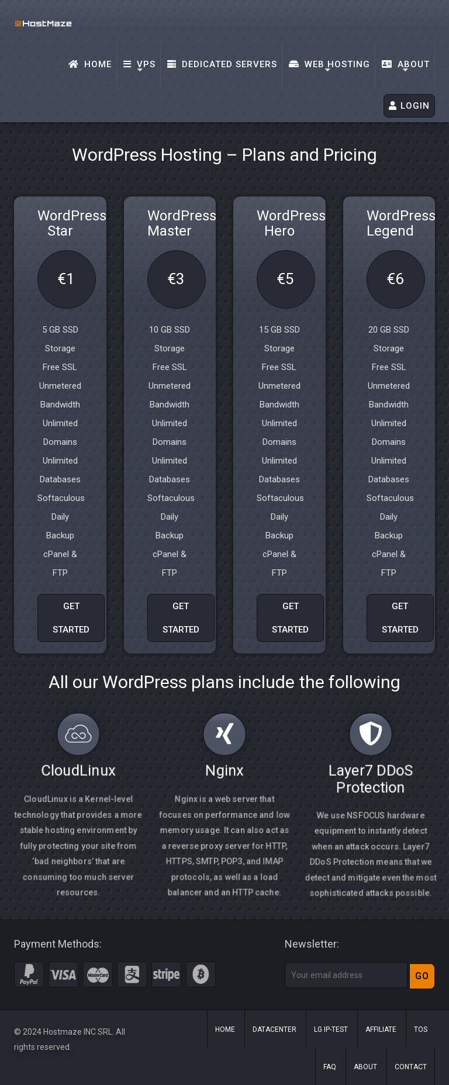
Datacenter (274, 1029)
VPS (139, 64)
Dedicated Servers (222, 64)
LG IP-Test (331, 1029)
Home (90, 64)
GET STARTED (71, 618)
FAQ (329, 1067)
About (406, 64)
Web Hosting (329, 64)
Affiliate (380, 1029)
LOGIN (409, 106)
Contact (411, 1067)
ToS (420, 1029)
